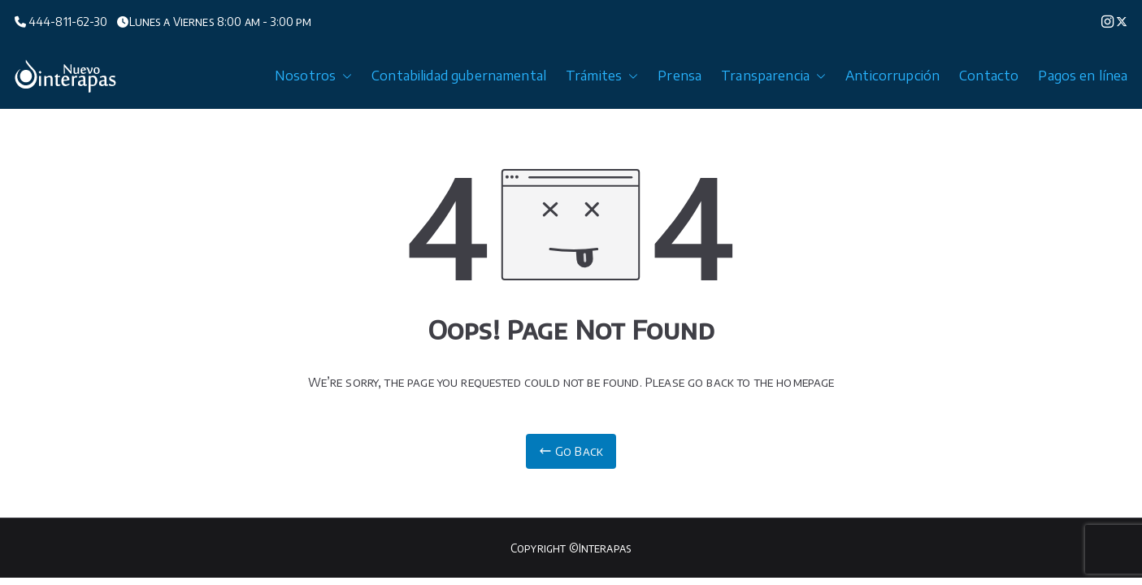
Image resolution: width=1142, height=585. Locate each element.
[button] (344, 76)
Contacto (988, 75)
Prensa (679, 75)
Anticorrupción (892, 75)
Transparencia (773, 76)
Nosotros (313, 76)
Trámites (602, 76)
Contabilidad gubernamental (458, 75)
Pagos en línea (1082, 75)
